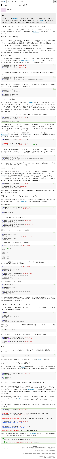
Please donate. (52, 453)
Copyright (35, 446)
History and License (41, 450)
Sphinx (50, 457)
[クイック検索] (33, 1)
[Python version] (9, 1)
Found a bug (51, 456)
